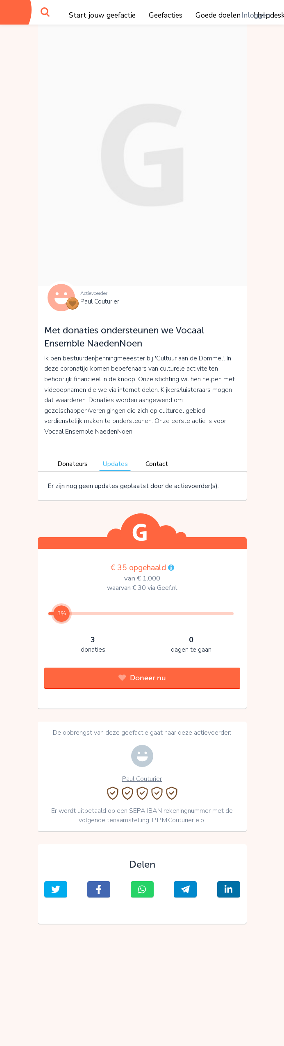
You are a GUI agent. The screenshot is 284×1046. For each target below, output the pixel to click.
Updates (115, 463)
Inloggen (255, 15)
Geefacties (165, 15)
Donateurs (72, 463)
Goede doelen (218, 15)
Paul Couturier (99, 301)
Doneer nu (142, 677)
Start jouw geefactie (102, 15)
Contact (156, 463)
